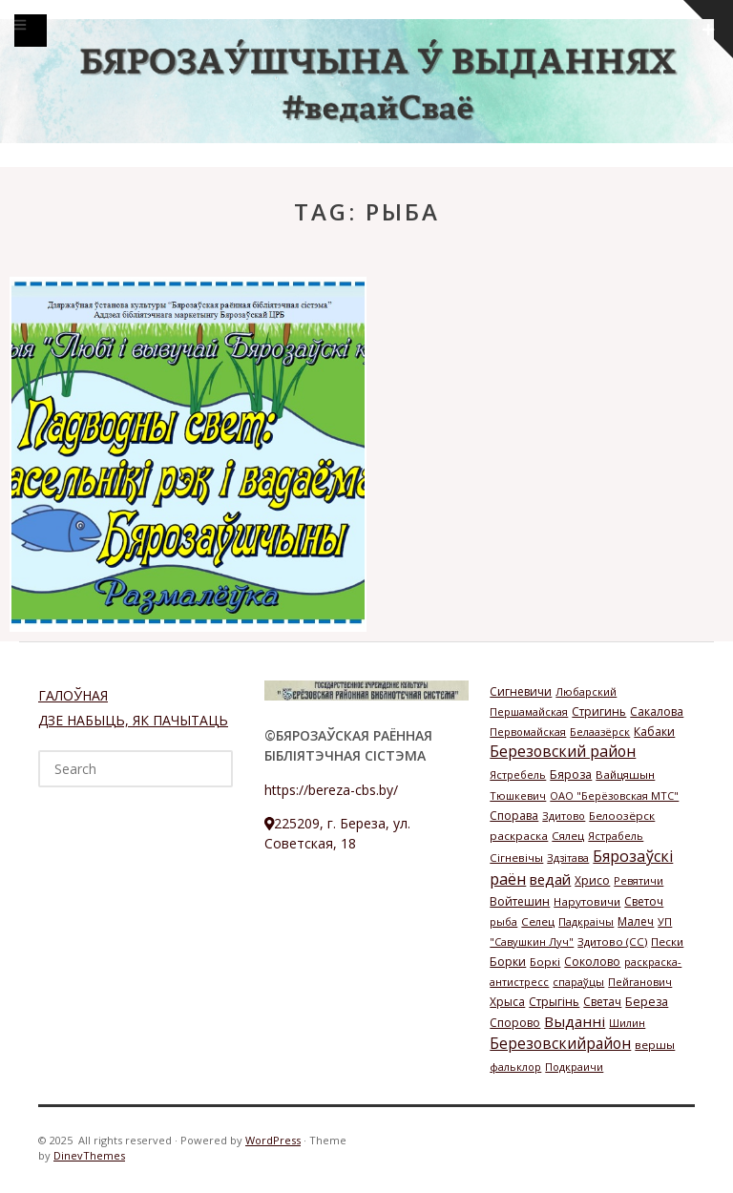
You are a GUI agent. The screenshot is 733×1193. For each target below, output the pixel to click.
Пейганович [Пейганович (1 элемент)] (640, 981)
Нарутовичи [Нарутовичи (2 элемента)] (587, 901)
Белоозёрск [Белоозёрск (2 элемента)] (622, 815)
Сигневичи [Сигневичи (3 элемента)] (521, 691)
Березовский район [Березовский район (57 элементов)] (563, 751)
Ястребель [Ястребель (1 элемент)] (518, 774)
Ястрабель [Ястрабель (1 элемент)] (615, 835)
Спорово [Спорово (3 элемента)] (515, 1023)
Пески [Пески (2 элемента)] (667, 941)
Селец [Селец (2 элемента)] (538, 921)
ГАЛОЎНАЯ (73, 695)
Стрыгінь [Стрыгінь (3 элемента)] (554, 1002)
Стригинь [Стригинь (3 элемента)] (599, 711)
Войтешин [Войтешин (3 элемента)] (520, 901)
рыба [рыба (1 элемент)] (503, 921)
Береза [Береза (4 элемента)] (646, 1002)
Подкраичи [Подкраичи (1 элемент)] (574, 1066)
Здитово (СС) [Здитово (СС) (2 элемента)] (612, 941)
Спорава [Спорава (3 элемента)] (514, 815)
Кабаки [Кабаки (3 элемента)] (654, 731)
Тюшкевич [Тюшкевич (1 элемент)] (518, 795)
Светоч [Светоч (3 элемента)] (643, 901)
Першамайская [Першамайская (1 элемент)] (529, 711)
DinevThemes (89, 1155)
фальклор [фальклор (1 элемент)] (515, 1066)
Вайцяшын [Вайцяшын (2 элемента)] (625, 774)
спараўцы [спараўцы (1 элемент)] (578, 981)
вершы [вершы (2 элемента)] (655, 1044)
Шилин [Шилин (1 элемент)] (627, 1022)
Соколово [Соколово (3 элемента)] (592, 961)
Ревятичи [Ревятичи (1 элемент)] (638, 880)
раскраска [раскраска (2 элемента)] (519, 835)
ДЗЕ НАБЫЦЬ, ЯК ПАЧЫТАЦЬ (133, 720)
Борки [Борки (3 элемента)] (508, 961)
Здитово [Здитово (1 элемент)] (563, 815)
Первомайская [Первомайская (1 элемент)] (528, 731)
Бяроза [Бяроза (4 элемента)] (571, 774)
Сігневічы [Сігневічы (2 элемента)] (516, 857)
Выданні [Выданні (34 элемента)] (574, 1021)
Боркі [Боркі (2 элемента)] (545, 961)
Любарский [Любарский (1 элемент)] (586, 691)
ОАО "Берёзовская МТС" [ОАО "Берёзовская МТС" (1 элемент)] (614, 795)
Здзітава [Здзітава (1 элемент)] (568, 857)
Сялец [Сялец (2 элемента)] (568, 835)
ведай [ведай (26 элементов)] (550, 879)
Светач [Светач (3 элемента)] (602, 1002)
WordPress (273, 1140)
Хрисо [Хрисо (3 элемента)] (592, 880)
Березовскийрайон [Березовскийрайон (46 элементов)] (560, 1043)
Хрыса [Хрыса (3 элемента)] (507, 1002)
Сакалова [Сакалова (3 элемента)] (656, 711)
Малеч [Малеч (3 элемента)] (636, 921)
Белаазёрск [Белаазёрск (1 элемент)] (600, 731)
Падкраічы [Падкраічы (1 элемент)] (586, 921)
